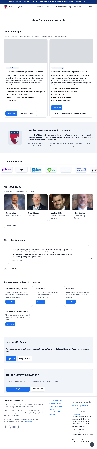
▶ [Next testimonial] (9, 268)
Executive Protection (55, 401)
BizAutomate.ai (29, 421)
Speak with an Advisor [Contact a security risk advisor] (27, 113)
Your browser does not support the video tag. (25, 50)
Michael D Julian (81, 1)
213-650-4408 (76, 414)
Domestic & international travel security (20, 97)
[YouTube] (18, 427)
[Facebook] (5, 427)
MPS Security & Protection (41, 1)
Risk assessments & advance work (19, 89)
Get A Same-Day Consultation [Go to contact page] (17, 389)
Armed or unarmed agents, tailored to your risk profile (26, 92)
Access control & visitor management (65, 89)
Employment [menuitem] (78, 7)
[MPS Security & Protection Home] (16, 7)
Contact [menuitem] (89, 7)
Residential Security (55, 406)
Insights (51, 409)
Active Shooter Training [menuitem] (63, 7)
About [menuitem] (49, 7)
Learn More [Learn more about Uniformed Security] (57, 108)
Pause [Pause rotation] (14, 268)
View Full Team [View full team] (11, 225)
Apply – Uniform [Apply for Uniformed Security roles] (25, 359)
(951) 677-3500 (77, 408)
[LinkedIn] (9, 427)
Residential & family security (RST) (18, 94)
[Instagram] (14, 427)
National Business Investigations (62, 1)
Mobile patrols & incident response (65, 92)
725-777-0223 (76, 432)
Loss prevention (58, 94)
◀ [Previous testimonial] (5, 268)
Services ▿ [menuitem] (39, 7)
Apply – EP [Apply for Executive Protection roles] (11, 359)
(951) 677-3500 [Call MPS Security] (38, 389)
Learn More (10, 301)
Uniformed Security (55, 403)
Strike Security (12, 100)
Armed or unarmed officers (62, 97)
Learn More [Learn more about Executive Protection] (11, 113)
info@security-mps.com (80, 406)
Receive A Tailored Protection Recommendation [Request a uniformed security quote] (70, 113)
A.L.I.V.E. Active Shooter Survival (19, 1)
